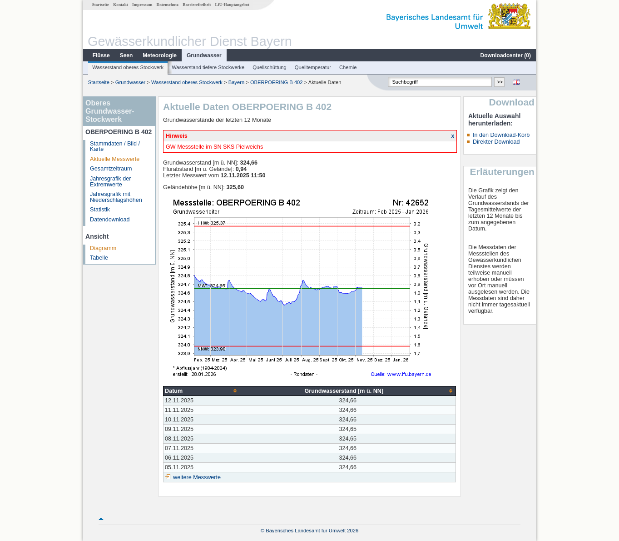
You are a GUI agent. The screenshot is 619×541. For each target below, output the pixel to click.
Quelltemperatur (313, 67)
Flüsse (101, 55)
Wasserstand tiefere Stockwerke (208, 67)
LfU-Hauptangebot (232, 4)
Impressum (142, 4)
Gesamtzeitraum (111, 168)
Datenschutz (168, 4)
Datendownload (110, 219)
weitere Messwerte (197, 477)
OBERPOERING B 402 (276, 82)
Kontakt (120, 4)
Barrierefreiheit (197, 4)
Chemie (348, 67)
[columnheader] (201, 391)
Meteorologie (160, 55)
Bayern (236, 82)
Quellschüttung (270, 67)
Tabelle (99, 258)
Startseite (100, 4)
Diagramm (103, 248)
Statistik (100, 209)
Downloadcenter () (505, 55)
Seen (126, 55)
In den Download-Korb (501, 135)
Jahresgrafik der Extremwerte (110, 181)
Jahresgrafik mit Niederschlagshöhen (116, 197)
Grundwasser (204, 55)
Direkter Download (496, 142)
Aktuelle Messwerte (114, 159)
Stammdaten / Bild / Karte (115, 146)
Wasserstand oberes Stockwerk (127, 67)
